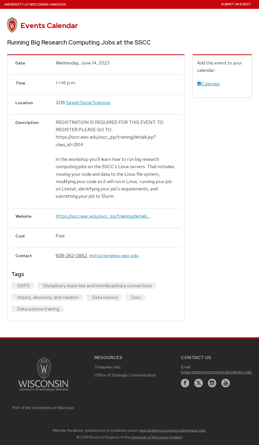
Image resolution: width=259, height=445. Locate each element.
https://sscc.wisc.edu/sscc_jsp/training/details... (103, 216)
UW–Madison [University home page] (35, 4)
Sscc (136, 297)
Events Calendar (49, 25)
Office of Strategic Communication (125, 375)
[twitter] (198, 383)
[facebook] (185, 383)
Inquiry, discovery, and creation (48, 297)
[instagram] (212, 383)
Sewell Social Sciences (88, 102)
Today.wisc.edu (107, 367)
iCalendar (208, 84)
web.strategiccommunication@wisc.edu (172, 430)
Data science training (38, 309)
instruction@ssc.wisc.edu (114, 255)
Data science (105, 297)
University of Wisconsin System (156, 437)
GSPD (23, 285)
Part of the (43, 407)
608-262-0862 (71, 255)
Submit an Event (236, 4)
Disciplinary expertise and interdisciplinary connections (97, 285)
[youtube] (225, 383)
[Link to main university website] (43, 391)
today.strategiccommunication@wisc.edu (216, 372)
